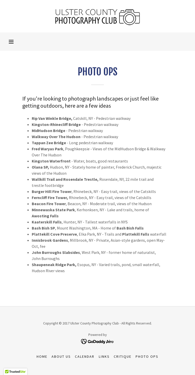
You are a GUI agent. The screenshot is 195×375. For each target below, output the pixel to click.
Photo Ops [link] (147, 356)
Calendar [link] (84, 356)
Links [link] (104, 356)
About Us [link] (61, 356)
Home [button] (42, 356)
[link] (97, 16)
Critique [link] (123, 356)
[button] (11, 42)
